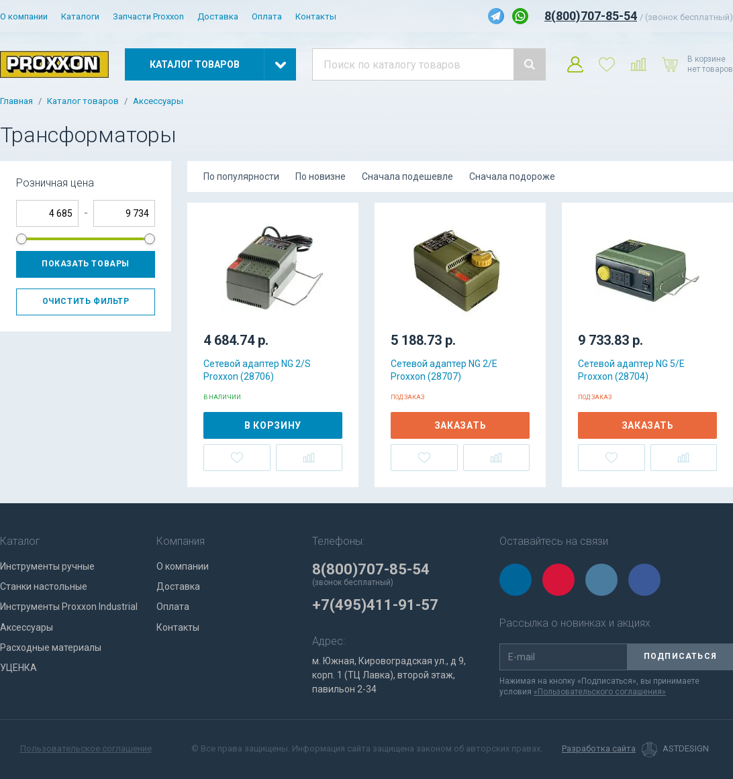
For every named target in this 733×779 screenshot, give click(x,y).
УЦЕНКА (18, 667)
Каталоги (80, 16)
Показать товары (86, 263)
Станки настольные (43, 586)
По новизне (320, 176)
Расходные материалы (50, 647)
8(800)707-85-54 (590, 16)
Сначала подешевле (407, 176)
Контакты (315, 16)
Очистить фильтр (86, 301)
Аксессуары (158, 101)
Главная (16, 101)
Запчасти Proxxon (148, 16)
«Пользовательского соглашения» (600, 691)
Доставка (217, 16)
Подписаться (680, 656)
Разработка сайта (599, 749)
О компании (24, 16)
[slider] (21, 238)
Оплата (267, 16)
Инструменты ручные (47, 566)
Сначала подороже (512, 176)
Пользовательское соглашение (86, 748)
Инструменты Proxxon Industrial (69, 606)
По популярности (241, 176)
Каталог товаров (83, 101)
